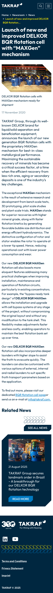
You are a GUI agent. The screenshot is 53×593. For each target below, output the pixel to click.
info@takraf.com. (39, 399)
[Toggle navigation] (48, 6)
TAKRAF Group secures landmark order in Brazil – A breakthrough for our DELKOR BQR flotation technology (26, 481)
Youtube (15, 539)
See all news (35, 427)
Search (40, 6)
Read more (20, 499)
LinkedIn (5, 539)
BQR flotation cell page (30, 395)
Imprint (6, 575)
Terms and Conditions (14, 561)
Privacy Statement (12, 568)
